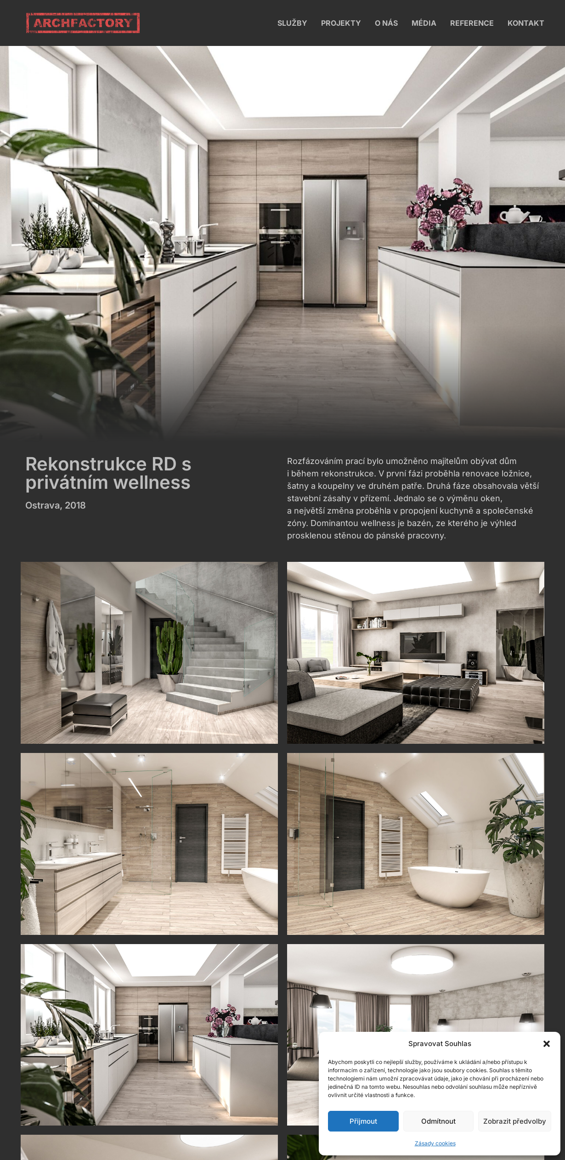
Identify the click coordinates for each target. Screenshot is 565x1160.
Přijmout (363, 1121)
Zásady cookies (435, 1143)
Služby (292, 23)
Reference (472, 23)
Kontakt (526, 23)
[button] (546, 1043)
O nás (386, 23)
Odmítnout (438, 1121)
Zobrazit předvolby (514, 1121)
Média (424, 23)
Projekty (341, 23)
